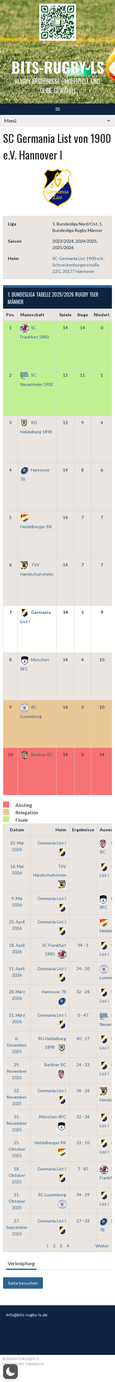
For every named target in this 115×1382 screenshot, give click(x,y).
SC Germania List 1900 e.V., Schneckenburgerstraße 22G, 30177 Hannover (78, 265)
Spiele (65, 314)
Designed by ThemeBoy (23, 1364)
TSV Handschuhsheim (49, 875)
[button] (10, 1371)
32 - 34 (83, 1116)
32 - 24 (83, 991)
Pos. (10, 314)
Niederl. (102, 314)
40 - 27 (83, 1038)
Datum (17, 829)
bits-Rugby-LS (57, 67)
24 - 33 (83, 1064)
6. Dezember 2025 (17, 1045)
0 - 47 (83, 1015)
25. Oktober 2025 (17, 1149)
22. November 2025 (17, 1097)
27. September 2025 (17, 1227)
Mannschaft (32, 314)
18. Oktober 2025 (17, 1175)
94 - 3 (83, 945)
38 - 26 (83, 1090)
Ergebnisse (83, 829)
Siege (82, 314)
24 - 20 (83, 968)
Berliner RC (36, 754)
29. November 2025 (17, 1071)
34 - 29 (83, 1194)
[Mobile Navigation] (57, 121)
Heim (61, 829)
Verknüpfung (21, 1263)
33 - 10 (83, 1142)
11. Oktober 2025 (17, 1201)
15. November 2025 (17, 1123)
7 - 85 (83, 1168)
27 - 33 (83, 1220)
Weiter (102, 1245)
